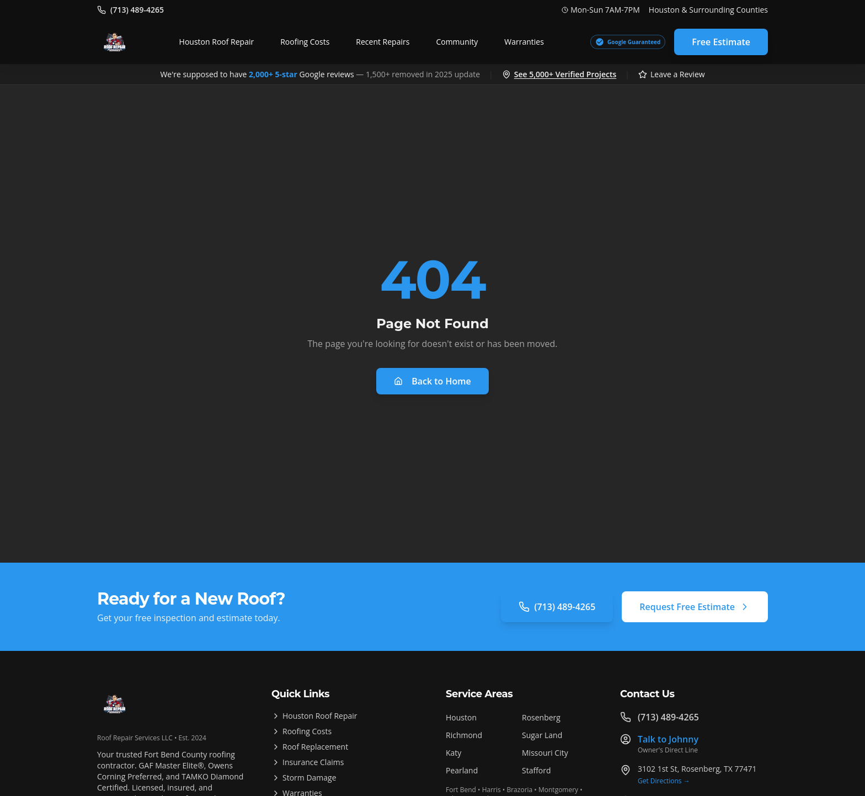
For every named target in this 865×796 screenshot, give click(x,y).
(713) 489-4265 (557, 607)
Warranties (524, 41)
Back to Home (432, 381)
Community (457, 41)
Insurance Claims (307, 762)
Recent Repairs (382, 41)
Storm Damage (304, 777)
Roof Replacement (309, 746)
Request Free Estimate (694, 607)
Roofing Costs (304, 41)
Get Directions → (664, 781)
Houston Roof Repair (216, 41)
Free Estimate (721, 42)
